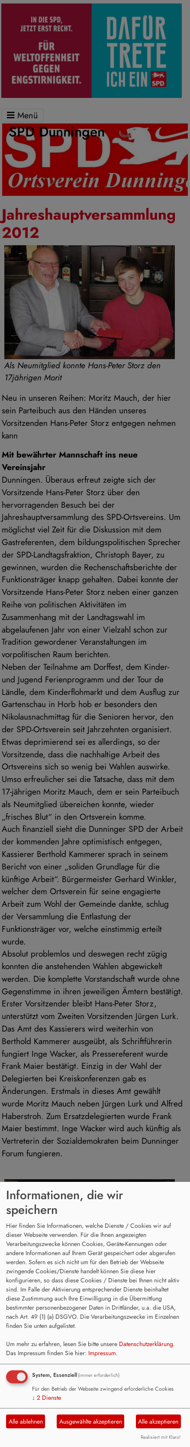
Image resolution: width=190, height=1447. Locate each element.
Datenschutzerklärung (146, 1344)
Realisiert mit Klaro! (160, 1437)
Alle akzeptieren (158, 1421)
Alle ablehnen (26, 1421)
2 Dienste (46, 1397)
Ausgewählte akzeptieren (90, 1421)
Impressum (102, 1353)
